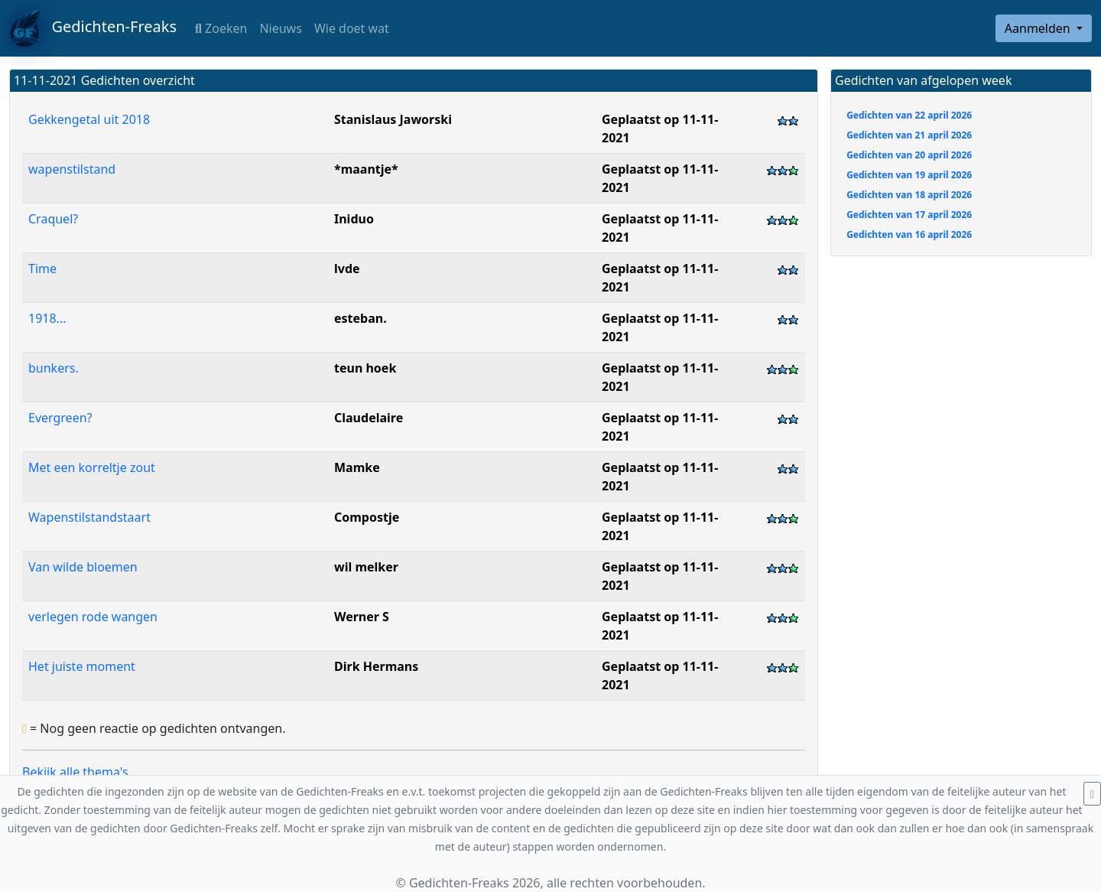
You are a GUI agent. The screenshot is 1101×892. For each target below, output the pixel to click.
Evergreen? (60, 417)
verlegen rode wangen (93, 616)
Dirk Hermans (376, 666)
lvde (347, 268)
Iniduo (354, 218)
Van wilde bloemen (83, 566)
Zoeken (221, 28)
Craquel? (53, 218)
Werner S (361, 616)
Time (42, 268)
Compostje (366, 517)
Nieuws (280, 28)
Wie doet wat (351, 28)
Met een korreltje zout (91, 467)
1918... (47, 318)
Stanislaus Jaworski (393, 119)
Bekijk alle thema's (75, 771)
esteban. (360, 318)
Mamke (357, 467)
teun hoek (365, 368)
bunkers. (53, 368)
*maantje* (366, 169)
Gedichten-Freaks (93, 28)
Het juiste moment (81, 666)
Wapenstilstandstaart (89, 517)
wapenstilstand (71, 169)
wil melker (366, 566)
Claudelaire (368, 417)
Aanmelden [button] (1039, 28)
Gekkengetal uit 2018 (89, 119)
